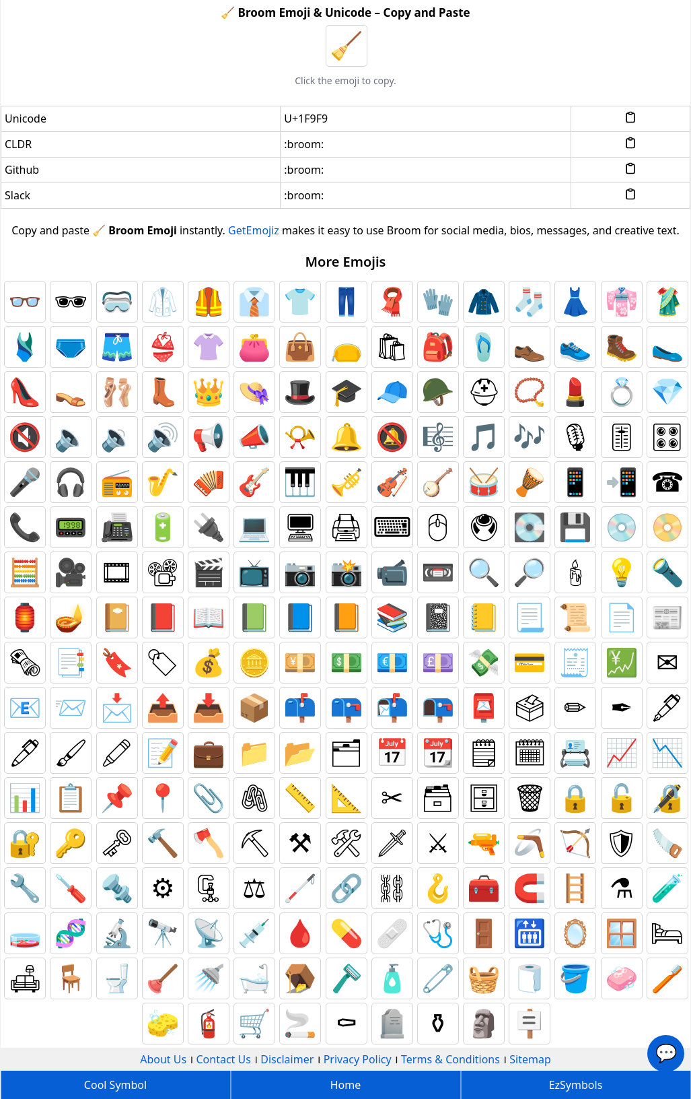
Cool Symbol (115, 1084)
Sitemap (530, 1059)
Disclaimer (287, 1059)
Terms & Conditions (450, 1059)
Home (345, 1084)
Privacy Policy (358, 1059)
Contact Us (223, 1059)
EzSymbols (576, 1084)
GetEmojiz (253, 230)
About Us (163, 1059)
